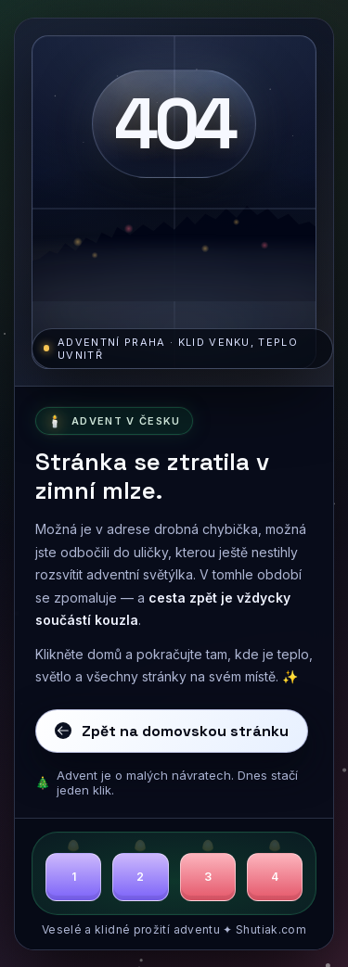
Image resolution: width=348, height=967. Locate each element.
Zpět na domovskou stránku (172, 731)
